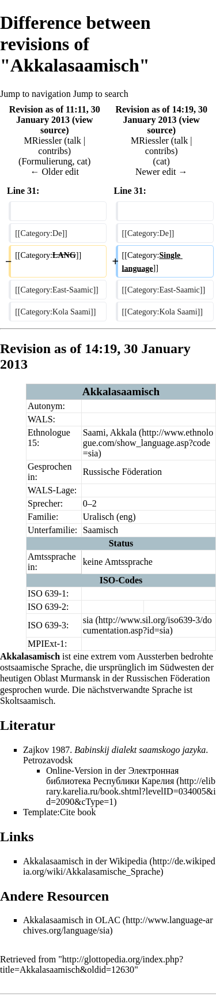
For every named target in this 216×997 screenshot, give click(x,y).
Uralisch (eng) (109, 517)
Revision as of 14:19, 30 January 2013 (161, 114)
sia (88, 620)
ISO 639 (43, 593)
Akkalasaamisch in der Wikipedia (85, 861)
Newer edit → (161, 172)
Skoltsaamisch (26, 701)
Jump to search (100, 94)
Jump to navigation (35, 94)
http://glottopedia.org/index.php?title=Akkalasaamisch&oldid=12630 (91, 964)
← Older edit (55, 172)
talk (74, 140)
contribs (53, 151)
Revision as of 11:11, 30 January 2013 (54, 114)
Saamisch (100, 530)
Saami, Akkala (110, 432)
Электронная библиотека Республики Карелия (112, 776)
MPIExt (42, 644)
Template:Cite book (59, 812)
